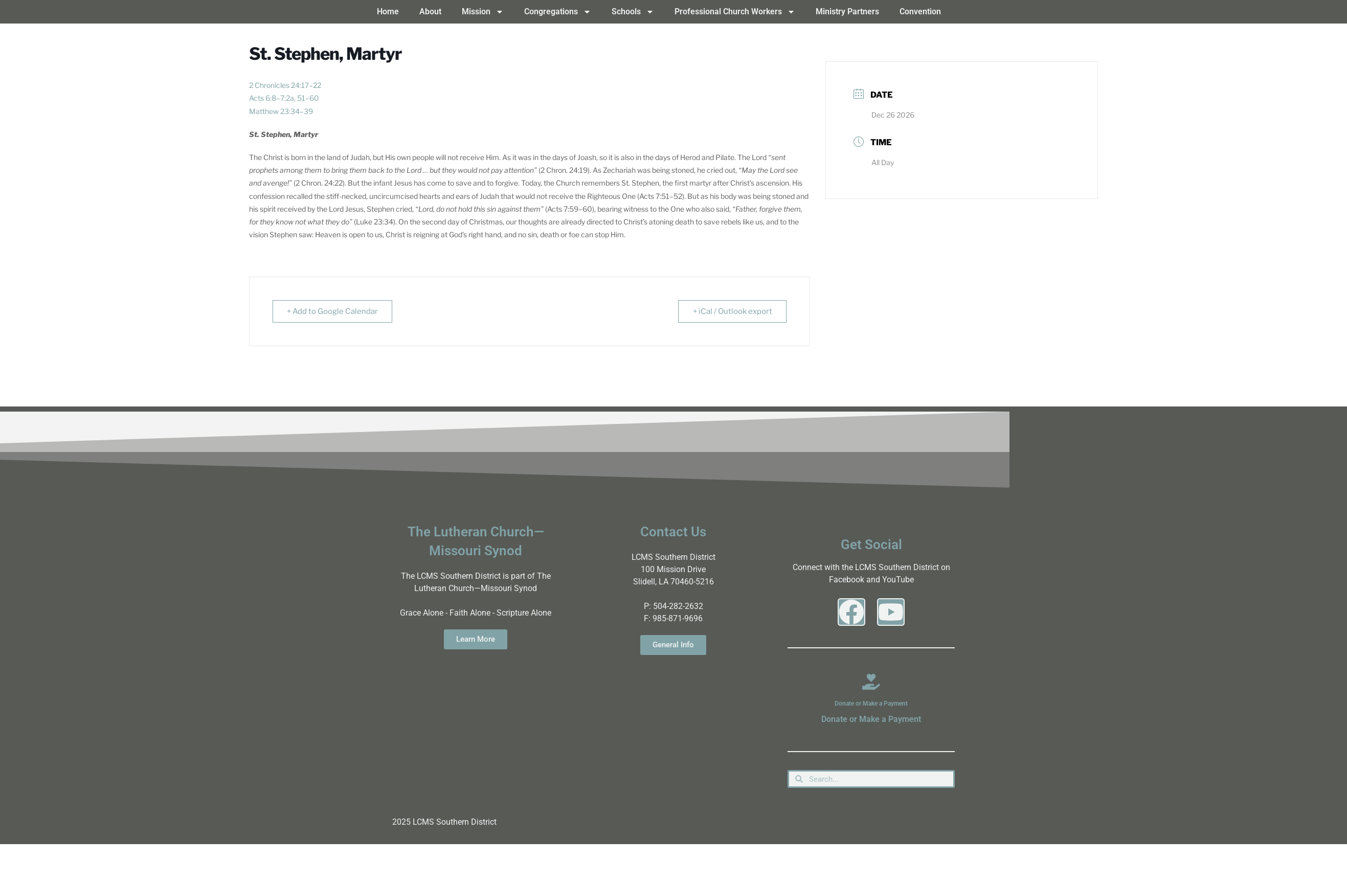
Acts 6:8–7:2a (271, 98)
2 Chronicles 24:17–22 (285, 85)
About (430, 11)
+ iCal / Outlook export (732, 311)
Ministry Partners (847, 11)
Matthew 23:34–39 (281, 111)
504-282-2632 (678, 606)
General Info (673, 644)
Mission (483, 12)
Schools (633, 12)
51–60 (308, 98)
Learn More (475, 639)
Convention (920, 11)
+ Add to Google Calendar (332, 311)
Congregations (557, 12)
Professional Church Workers (735, 12)
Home (388, 11)
